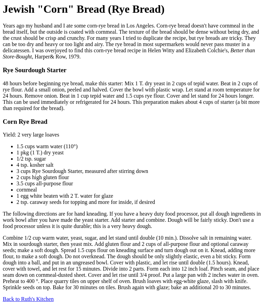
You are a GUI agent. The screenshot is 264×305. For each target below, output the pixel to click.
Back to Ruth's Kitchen (28, 299)
